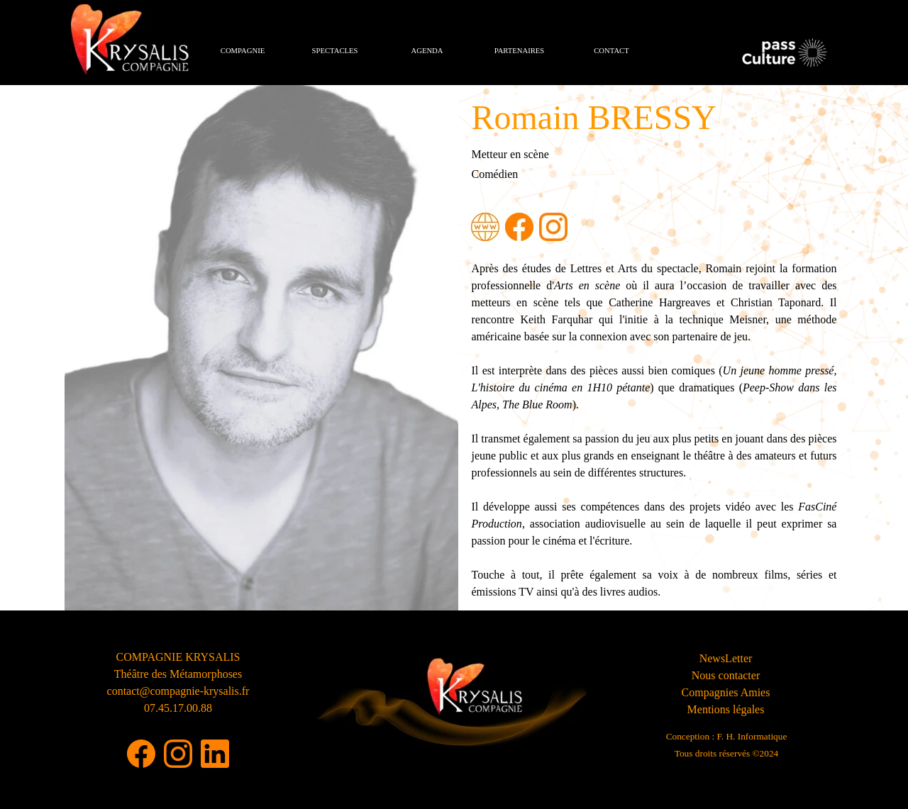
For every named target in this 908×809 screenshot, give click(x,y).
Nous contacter (726, 675)
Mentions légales (726, 709)
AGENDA (427, 51)
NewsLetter (726, 658)
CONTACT (611, 51)
